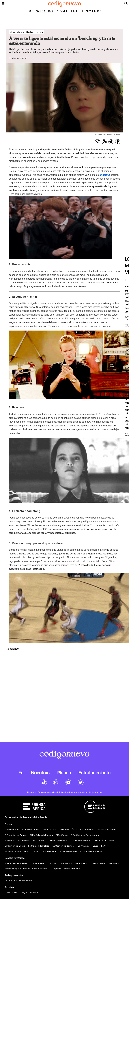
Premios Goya (12, 869)
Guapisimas (66, 863)
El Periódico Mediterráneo (17, 841)
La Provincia (84, 846)
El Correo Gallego (68, 852)
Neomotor (114, 863)
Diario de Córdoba (31, 830)
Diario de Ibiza (50, 830)
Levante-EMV (99, 846)
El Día (101, 830)
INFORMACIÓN (67, 830)
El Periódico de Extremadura (85, 835)
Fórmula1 (52, 863)
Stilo (16, 893)
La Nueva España (81, 841)
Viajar (24, 893)
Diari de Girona (12, 830)
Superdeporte (49, 852)
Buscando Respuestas (16, 863)
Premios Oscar (29, 869)
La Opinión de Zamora (63, 846)
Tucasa (43, 869)
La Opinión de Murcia (15, 846)
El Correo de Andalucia (91, 852)
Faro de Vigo (39, 841)
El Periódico (62, 835)
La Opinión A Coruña (103, 841)
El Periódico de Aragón (16, 835)
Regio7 (27, 852)
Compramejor (37, 863)
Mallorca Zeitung (13, 852)
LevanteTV (10, 881)
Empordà (111, 830)
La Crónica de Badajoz (59, 841)
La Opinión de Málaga (38, 846)
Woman (34, 893)
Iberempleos (81, 863)
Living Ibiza (55, 869)
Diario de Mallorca (86, 830)
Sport (36, 852)
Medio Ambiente (72, 869)
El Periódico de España (41, 835)
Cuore (8, 893)
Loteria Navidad (98, 863)
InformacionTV (25, 881)
